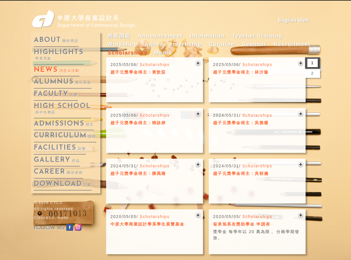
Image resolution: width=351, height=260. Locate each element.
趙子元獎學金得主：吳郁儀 (241, 173)
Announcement (160, 36)
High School (62, 109)
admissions (64, 123)
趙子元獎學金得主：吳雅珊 (241, 122)
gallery (57, 160)
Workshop (123, 44)
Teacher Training (257, 36)
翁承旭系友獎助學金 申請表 (241, 224)
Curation (222, 44)
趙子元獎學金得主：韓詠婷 (138, 122)
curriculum (65, 135)
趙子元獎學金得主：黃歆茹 (138, 72)
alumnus (62, 81)
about (56, 40)
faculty (56, 94)
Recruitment (292, 44)
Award (154, 44)
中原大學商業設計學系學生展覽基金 (147, 224)
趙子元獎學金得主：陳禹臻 (138, 173)
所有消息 (119, 36)
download (63, 184)
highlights (59, 55)
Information (207, 36)
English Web (293, 20)
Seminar (254, 44)
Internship (186, 44)
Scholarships (127, 53)
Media (163, 53)
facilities (60, 147)
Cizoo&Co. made (51, 218)
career (58, 172)
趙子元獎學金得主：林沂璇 (241, 72)
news (57, 70)
